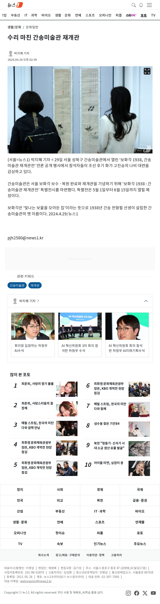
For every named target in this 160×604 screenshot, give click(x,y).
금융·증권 (140, 500)
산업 (20, 511)
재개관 (35, 285)
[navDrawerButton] (149, 4)
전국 (20, 500)
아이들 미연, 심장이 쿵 (108, 463)
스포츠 (100, 522)
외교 (60, 500)
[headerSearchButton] (134, 4)
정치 (20, 489)
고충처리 (116, 555)
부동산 (60, 511)
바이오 (140, 511)
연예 (60, 522)
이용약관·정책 (96, 555)
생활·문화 (20, 522)
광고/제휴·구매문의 (68, 555)
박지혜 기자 (21, 53)
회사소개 (43, 555)
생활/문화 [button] (14, 27)
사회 (60, 489)
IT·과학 (100, 511)
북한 (100, 500)
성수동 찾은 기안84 (106, 424)
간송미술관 (17, 285)
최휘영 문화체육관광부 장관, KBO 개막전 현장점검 (36, 447)
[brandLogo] (15, 4)
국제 (140, 489)
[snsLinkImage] (128, 593)
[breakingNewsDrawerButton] (141, 4)
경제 (100, 489)
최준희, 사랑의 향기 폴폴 (37, 384)
